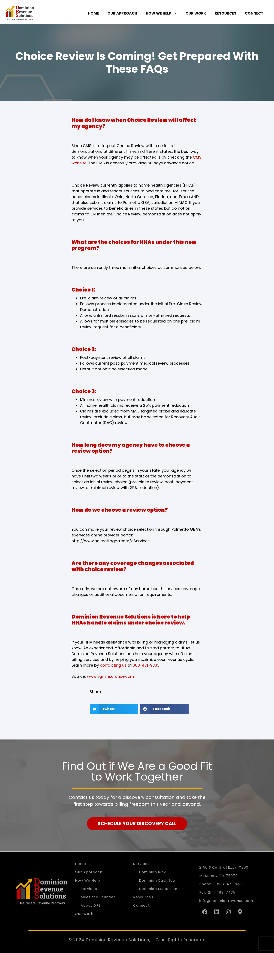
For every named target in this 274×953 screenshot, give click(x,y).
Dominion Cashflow (157, 880)
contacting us (113, 665)
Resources (225, 13)
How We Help (161, 13)
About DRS (91, 905)
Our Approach (122, 13)
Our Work (196, 13)
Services (89, 888)
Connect (254, 13)
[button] (114, 709)
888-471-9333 (146, 665)
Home (93, 13)
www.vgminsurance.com (110, 676)
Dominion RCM (153, 872)
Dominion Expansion (158, 888)
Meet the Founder (98, 897)
